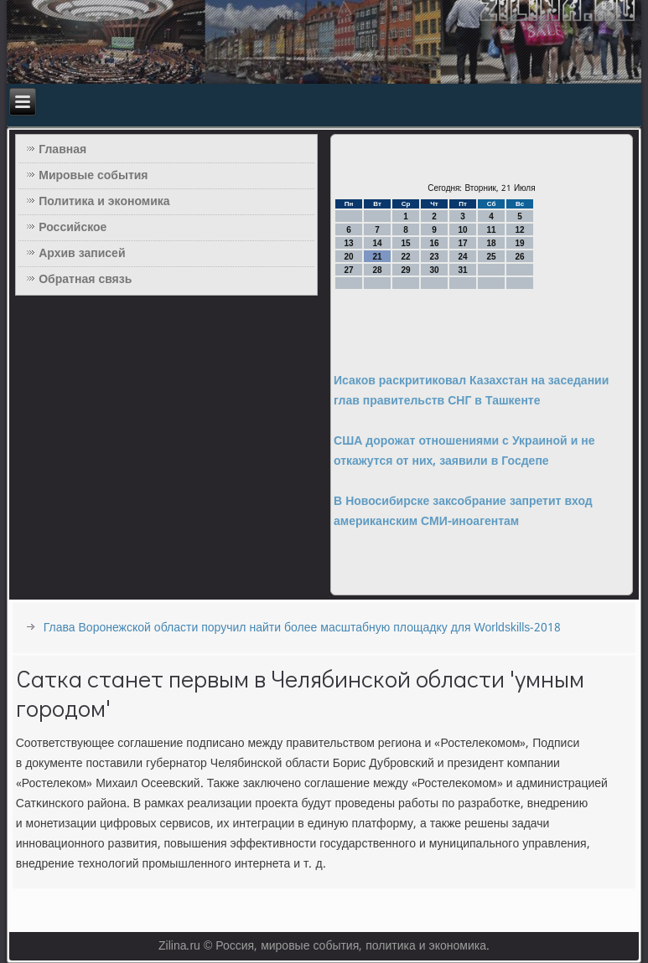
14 (376, 243)
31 (462, 270)
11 (490, 229)
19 (519, 243)
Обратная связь (85, 280)
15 (405, 243)
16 (433, 243)
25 (490, 256)
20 (348, 256)
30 (433, 270)
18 (490, 243)
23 (433, 256)
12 (519, 229)
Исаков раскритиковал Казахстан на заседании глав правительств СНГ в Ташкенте (471, 391)
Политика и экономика (104, 202)
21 (376, 256)
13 (348, 243)
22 (405, 256)
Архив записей (82, 254)
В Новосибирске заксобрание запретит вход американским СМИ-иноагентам (463, 512)
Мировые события (93, 176)
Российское (72, 228)
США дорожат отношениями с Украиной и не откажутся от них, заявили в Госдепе (464, 451)
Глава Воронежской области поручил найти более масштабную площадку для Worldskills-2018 (303, 628)
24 (462, 256)
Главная (62, 150)
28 (376, 270)
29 (405, 270)
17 (462, 243)
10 (462, 229)
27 (348, 270)
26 (519, 256)
